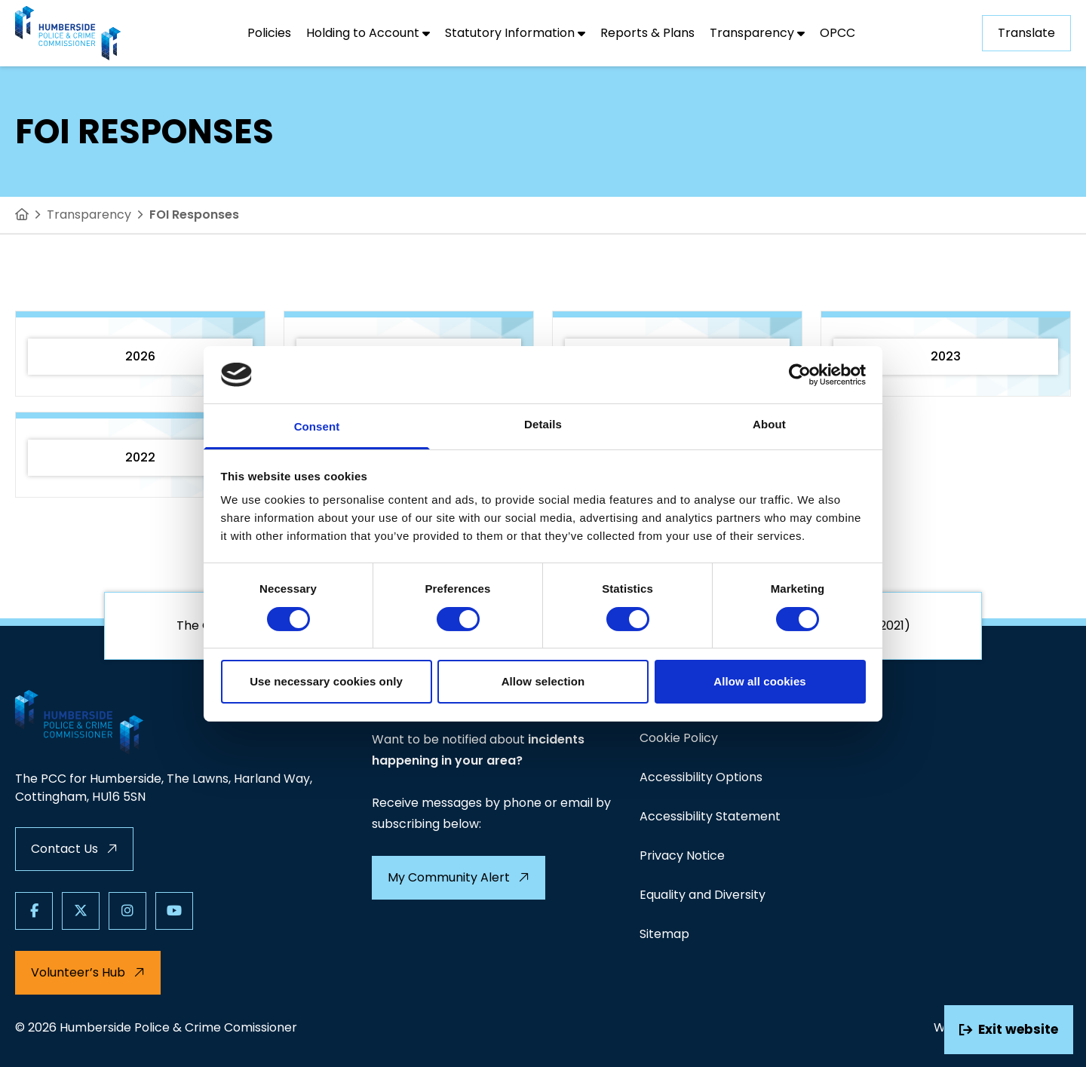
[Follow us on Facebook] (34, 911)
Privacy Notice (682, 855)
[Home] (22, 215)
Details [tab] (543, 424)
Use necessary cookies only (326, 681)
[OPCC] (837, 33)
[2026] (140, 354)
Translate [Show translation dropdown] (1026, 32)
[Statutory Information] (515, 33)
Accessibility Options (701, 777)
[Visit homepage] (68, 33)
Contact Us (74, 848)
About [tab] (769, 424)
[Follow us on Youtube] (174, 911)
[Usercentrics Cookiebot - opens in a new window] (800, 374)
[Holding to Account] (368, 33)
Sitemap (664, 934)
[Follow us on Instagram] (127, 911)
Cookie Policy (679, 738)
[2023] (946, 354)
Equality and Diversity (702, 894)
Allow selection (543, 681)
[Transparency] (757, 33)
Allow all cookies (759, 681)
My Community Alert (458, 877)
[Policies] (269, 33)
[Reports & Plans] (647, 33)
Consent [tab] (317, 426)
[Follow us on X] (81, 911)
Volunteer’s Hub (88, 972)
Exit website (1008, 1029)
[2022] (140, 455)
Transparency (89, 214)
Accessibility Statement (710, 816)
